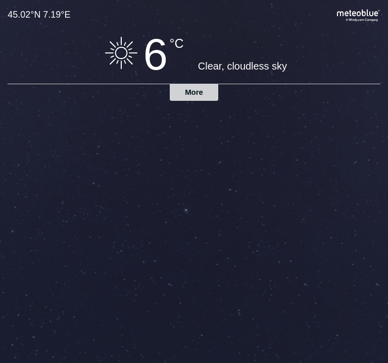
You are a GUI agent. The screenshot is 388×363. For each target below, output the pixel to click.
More (194, 92)
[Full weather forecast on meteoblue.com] (358, 14)
